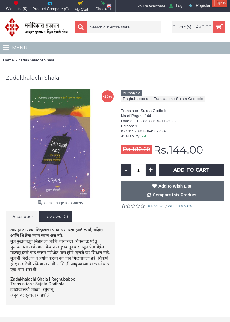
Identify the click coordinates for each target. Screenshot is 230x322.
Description (22, 216)
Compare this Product (174, 195)
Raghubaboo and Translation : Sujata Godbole (163, 98)
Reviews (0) (55, 216)
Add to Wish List (174, 186)
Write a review (180, 206)
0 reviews (156, 206)
